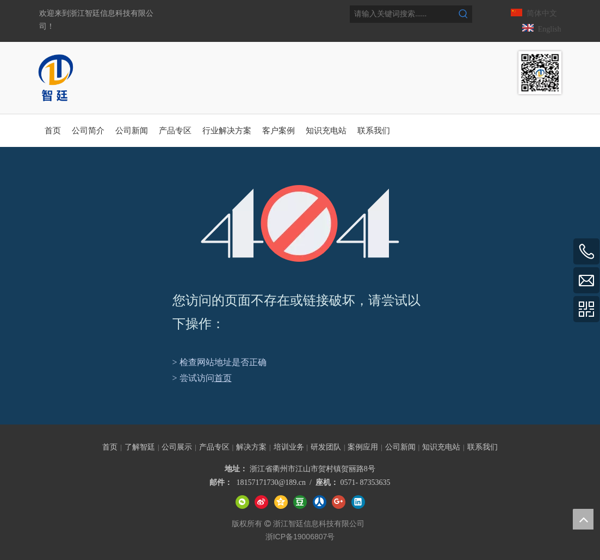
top (583, 519)
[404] (300, 223)
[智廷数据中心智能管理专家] (540, 72)
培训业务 (289, 447)
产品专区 (214, 447)
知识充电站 (441, 447)
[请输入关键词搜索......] (402, 14)
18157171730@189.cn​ (271, 482)
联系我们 (482, 447)
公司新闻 (400, 447)
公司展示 (177, 447)
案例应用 (363, 447)
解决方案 (251, 447)
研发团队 (326, 447)
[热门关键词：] (463, 14)
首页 (223, 378)
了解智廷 (140, 447)
